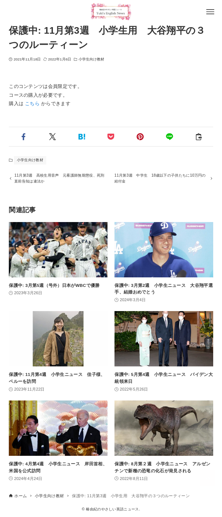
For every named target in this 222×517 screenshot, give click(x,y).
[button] (23, 136)
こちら (32, 103)
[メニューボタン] (210, 11)
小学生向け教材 (92, 59)
